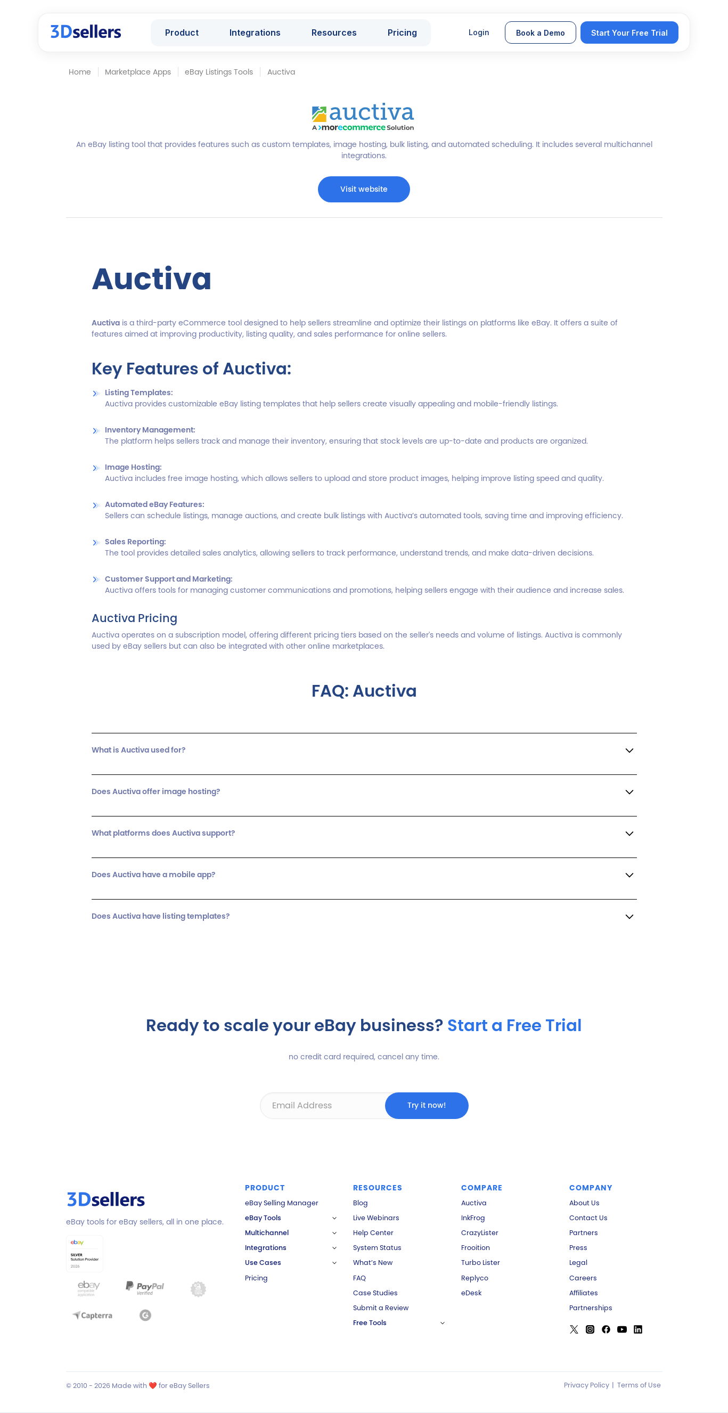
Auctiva (474, 1202)
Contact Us (588, 1217)
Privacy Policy (586, 1385)
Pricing (402, 32)
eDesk (471, 1292)
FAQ (359, 1278)
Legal (578, 1262)
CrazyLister (479, 1232)
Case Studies (375, 1292)
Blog (360, 1202)
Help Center (373, 1232)
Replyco (474, 1278)
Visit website (364, 189)
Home (80, 72)
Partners (583, 1232)
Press (578, 1247)
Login (479, 32)
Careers (583, 1278)
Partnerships (590, 1307)
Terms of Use (639, 1385)
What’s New (372, 1262)
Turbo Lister (480, 1262)
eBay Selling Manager (281, 1202)
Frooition (475, 1247)
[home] (87, 33)
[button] (187, 32)
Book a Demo (540, 32)
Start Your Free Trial (629, 32)
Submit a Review (380, 1307)
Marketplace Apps (138, 72)
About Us (584, 1202)
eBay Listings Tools (219, 72)
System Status (377, 1247)
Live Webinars (376, 1217)
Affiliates (583, 1292)
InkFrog (473, 1217)
